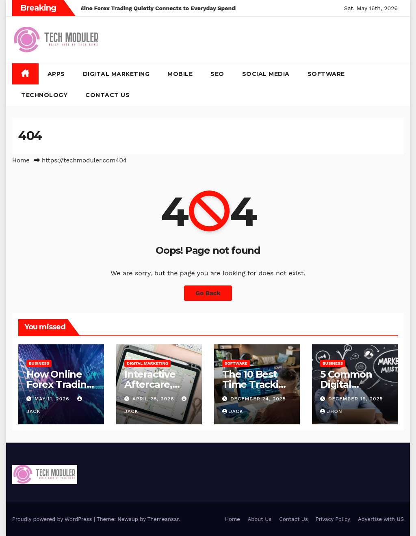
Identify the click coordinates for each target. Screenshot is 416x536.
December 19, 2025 (355, 399)
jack (232, 411)
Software (326, 74)
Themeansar (163, 519)
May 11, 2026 (53, 399)
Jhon (331, 411)
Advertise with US (381, 519)
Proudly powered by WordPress (53, 519)
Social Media (266, 74)
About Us (259, 519)
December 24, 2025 (258, 399)
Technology (44, 95)
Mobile (180, 74)
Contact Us (107, 95)
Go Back (208, 293)
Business (39, 363)
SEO (217, 74)
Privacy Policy (333, 519)
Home (21, 160)
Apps (56, 74)
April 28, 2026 (154, 399)
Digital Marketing (116, 74)
